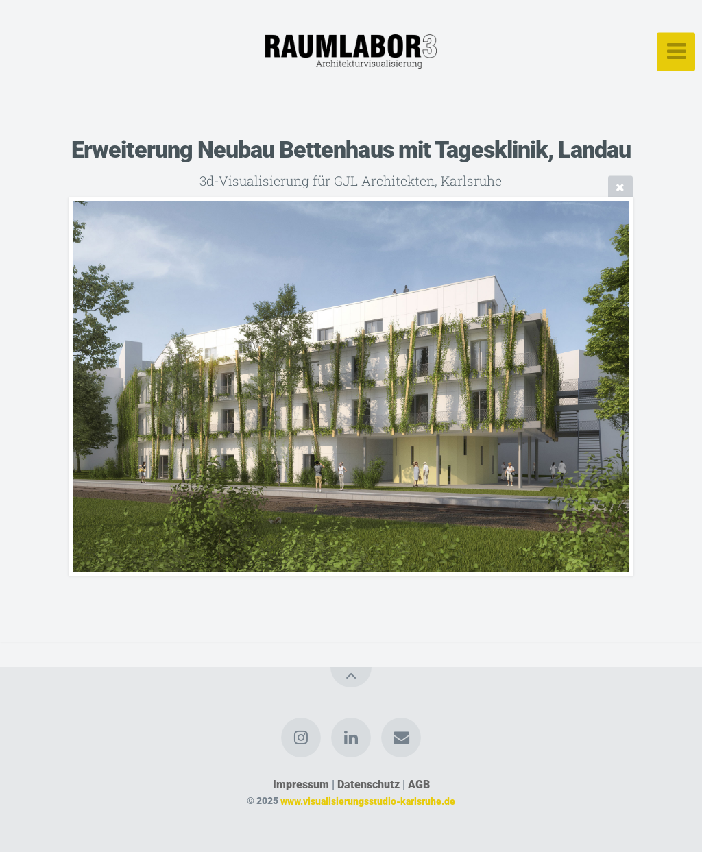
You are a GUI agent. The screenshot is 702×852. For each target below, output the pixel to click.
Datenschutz (368, 784)
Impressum (301, 784)
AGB (419, 784)
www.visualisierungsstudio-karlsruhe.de (367, 801)
